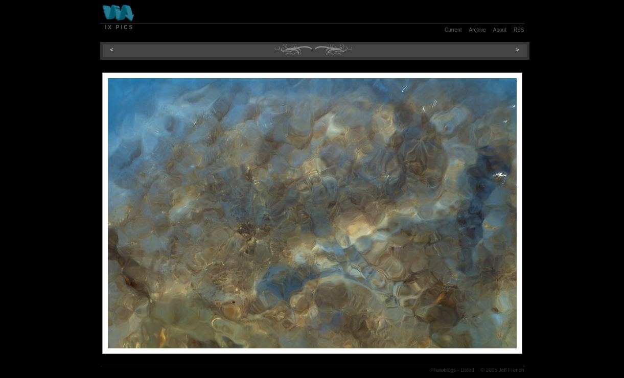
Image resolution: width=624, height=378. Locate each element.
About (499, 30)
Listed (467, 370)
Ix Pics (119, 27)
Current (453, 30)
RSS (519, 30)
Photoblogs (443, 370)
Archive (477, 30)
